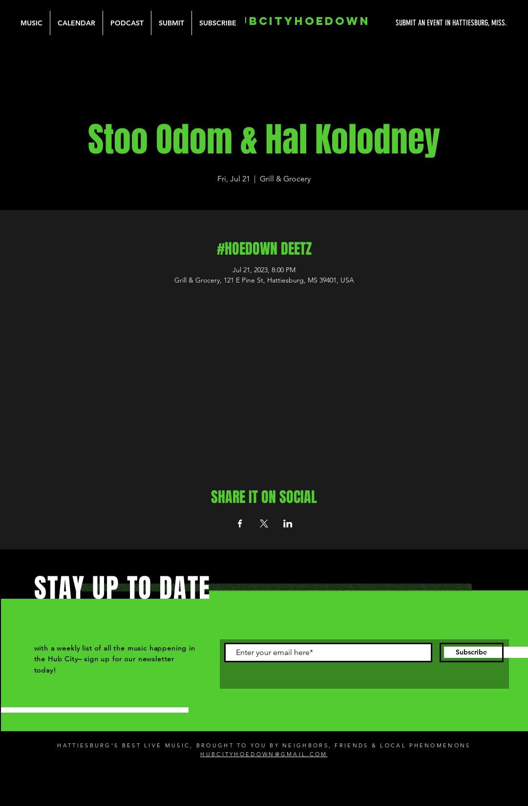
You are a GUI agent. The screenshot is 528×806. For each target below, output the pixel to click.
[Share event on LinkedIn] (288, 523)
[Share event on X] (264, 523)
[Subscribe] (472, 652)
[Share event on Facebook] (240, 523)
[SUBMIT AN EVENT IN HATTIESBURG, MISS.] (414, 23)
